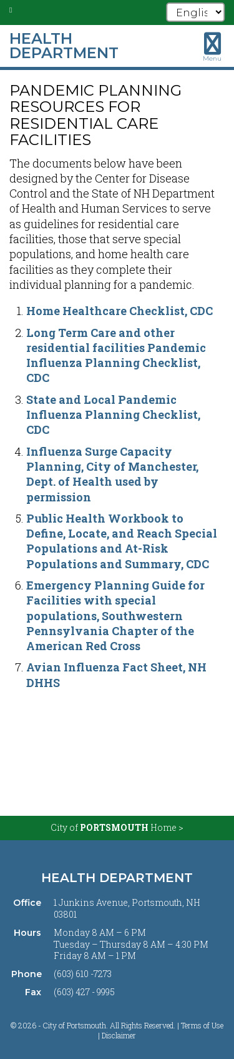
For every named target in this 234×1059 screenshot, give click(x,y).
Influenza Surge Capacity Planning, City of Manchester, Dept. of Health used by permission (112, 474)
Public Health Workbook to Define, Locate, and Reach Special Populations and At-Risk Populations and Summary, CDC (121, 541)
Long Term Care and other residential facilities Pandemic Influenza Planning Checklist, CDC (116, 355)
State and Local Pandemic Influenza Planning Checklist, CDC (113, 415)
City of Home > (117, 827)
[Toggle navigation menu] (212, 47)
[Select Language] (195, 12)
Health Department (117, 877)
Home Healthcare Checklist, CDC (119, 310)
